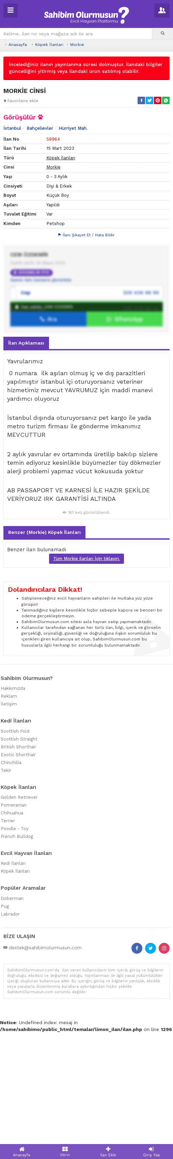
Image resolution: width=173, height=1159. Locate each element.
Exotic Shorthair (18, 880)
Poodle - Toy (15, 954)
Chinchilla (11, 888)
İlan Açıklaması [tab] (26, 469)
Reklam (9, 822)
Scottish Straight (19, 865)
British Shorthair (18, 872)
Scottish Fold (15, 857)
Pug (5, 1032)
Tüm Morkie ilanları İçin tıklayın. (86, 684)
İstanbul (12, 254)
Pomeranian (14, 931)
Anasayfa (18, 44)
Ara (48, 445)
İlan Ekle (108, 1151)
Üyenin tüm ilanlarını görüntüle (41, 406)
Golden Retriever (19, 923)
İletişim (9, 830)
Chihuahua (12, 939)
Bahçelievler (40, 254)
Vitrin (64, 1151)
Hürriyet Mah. (73, 254)
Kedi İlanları (13, 989)
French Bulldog (17, 962)
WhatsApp (125, 445)
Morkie (77, 44)
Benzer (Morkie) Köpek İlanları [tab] (44, 658)
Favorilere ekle (20, 100)
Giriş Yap (151, 1151)
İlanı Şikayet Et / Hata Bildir (86, 361)
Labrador (10, 1040)
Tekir (6, 896)
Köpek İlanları (49, 44)
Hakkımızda (13, 814)
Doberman (12, 1024)
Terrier (8, 947)
